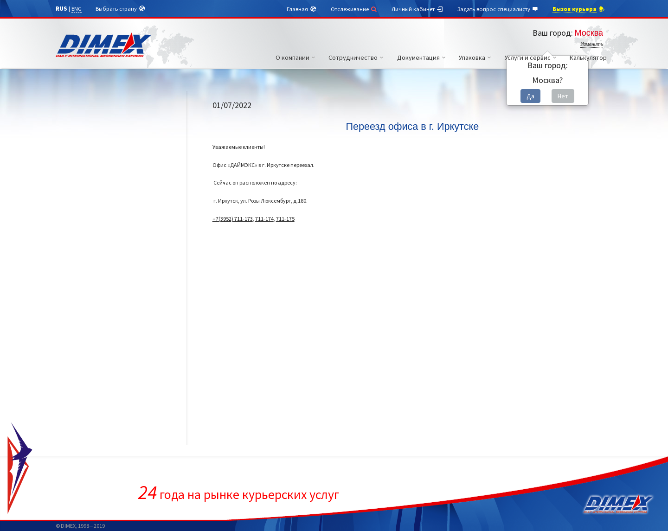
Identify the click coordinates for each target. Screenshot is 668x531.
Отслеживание (354, 9)
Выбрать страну (121, 9)
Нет (563, 96)
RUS (61, 8)
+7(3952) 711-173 (232, 218)
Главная (302, 9)
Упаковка (476, 57)
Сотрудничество (357, 57)
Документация (422, 57)
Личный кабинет (417, 9)
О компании (297, 57)
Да (530, 96)
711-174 (264, 218)
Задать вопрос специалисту (498, 9)
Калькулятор (588, 57)
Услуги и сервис (532, 57)
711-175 (285, 218)
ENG (76, 8)
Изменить (591, 44)
